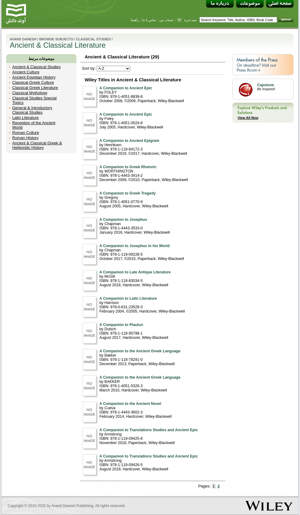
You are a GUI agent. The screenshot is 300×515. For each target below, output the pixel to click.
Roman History (25, 137)
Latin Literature (25, 117)
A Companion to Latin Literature (128, 298)
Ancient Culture (25, 72)
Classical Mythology (29, 93)
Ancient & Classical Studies (36, 67)
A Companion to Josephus (123, 219)
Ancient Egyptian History (34, 77)
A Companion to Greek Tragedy (127, 193)
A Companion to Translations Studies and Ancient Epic (148, 430)
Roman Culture (25, 132)
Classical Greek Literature (35, 87)
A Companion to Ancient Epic (125, 88)
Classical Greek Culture (33, 82)
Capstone (265, 85)
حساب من (166, 20)
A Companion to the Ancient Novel (130, 404)
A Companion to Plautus (121, 325)
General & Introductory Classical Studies (32, 110)
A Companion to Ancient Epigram (129, 141)
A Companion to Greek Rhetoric (128, 167)
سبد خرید (190, 20)
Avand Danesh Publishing (72, 506)
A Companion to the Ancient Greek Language (139, 351)
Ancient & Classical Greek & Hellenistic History (37, 145)
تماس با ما (149, 20)
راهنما (135, 20)
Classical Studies (93, 39)
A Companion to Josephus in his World (134, 246)
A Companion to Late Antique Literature (135, 272)
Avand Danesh (23, 39)
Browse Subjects (56, 39)
